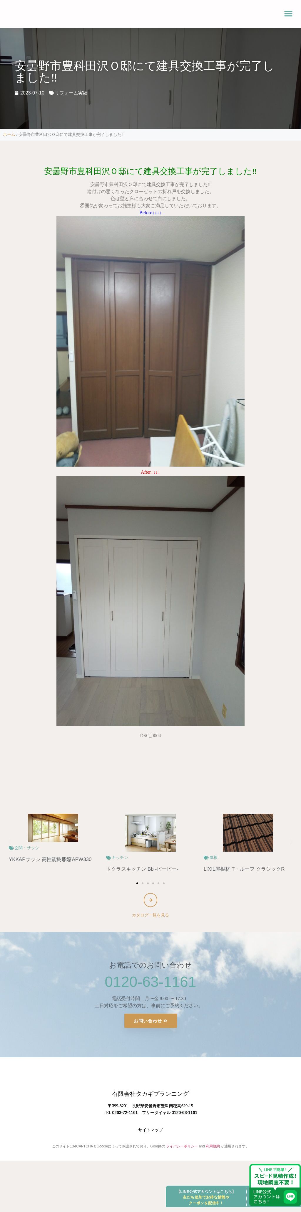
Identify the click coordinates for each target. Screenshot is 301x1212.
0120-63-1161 (150, 984)
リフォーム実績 (71, 92)
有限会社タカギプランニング (150, 1115)
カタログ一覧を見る (150, 917)
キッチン (120, 857)
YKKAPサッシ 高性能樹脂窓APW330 (50, 859)
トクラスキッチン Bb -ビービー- (142, 869)
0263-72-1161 (125, 1134)
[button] (288, 14)
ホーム (9, 134)
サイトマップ (150, 1151)
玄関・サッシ (26, 847)
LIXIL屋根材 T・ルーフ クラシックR (244, 869)
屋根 (213, 857)
